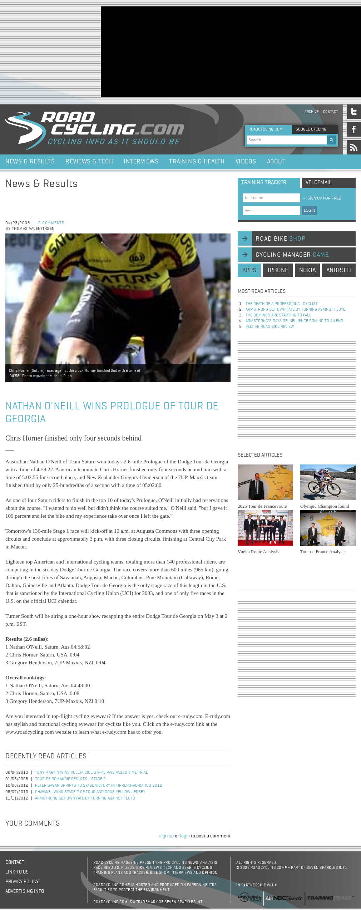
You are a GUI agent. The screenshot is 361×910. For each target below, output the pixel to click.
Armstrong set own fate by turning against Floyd (85, 798)
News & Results (30, 161)
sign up (166, 835)
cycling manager (292, 255)
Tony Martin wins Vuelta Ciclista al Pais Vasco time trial (91, 773)
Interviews (141, 161)
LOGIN (309, 210)
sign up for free (321, 198)
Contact (330, 112)
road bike (281, 239)
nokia (307, 270)
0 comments (51, 223)
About (276, 161)
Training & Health (197, 161)
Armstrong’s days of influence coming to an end (294, 321)
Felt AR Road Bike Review (270, 327)
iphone (278, 270)
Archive (312, 112)
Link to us (17, 872)
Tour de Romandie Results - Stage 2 (70, 779)
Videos (246, 161)
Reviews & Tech (89, 161)
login (185, 835)
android (338, 270)
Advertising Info (24, 891)
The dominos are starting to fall (278, 315)
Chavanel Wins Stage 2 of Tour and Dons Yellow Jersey (90, 792)
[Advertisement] (148, 51)
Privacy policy (22, 881)
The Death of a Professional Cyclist (282, 304)
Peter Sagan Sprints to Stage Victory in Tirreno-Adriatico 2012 (98, 785)
